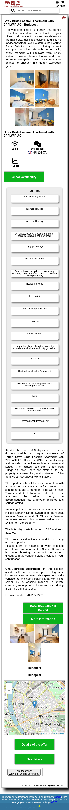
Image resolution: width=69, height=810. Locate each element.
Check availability (24, 177)
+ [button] (9, 685)
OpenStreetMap (57, 734)
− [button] (9, 691)
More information (43, 618)
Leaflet (43, 734)
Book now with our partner (43, 608)
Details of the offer (34, 744)
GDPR (54, 802)
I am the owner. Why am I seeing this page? (24, 772)
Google (57, 797)
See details (34, 759)
